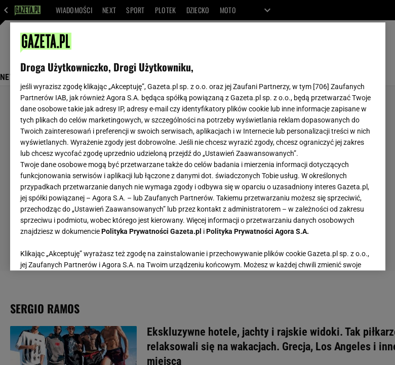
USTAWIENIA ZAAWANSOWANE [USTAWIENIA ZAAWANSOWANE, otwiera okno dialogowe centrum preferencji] (86, 250)
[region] (197, 146)
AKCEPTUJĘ (341, 251)
